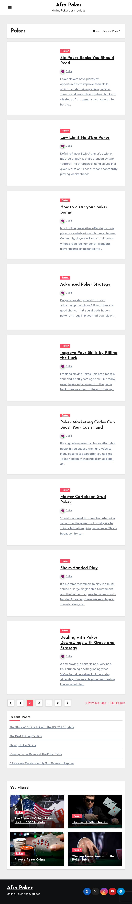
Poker (65, 51)
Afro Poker (69, 5)
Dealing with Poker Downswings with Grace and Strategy (87, 643)
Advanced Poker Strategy (85, 285)
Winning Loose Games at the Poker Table (35, 754)
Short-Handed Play (79, 568)
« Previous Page (96, 702)
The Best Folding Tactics (25, 736)
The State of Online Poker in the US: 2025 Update (41, 727)
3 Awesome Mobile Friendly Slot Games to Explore (41, 763)
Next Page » (117, 702)
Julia (66, 71)
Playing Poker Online (22, 745)
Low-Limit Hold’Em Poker (84, 138)
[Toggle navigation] (9, 8)
